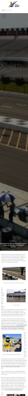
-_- (10, 248)
